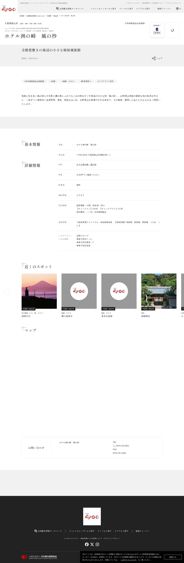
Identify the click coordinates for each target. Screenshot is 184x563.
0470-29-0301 (122, 446)
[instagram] (97, 544)
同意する (173, 557)
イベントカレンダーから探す (103, 8)
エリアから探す (143, 8)
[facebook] (87, 544)
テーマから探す (126, 8)
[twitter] (92, 544)
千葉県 (49, 15)
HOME (22, 15)
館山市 (56, 15)
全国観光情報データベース (69, 8)
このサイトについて (128, 560)
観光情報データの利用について (153, 3)
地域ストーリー (164, 8)
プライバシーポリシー (173, 3)
